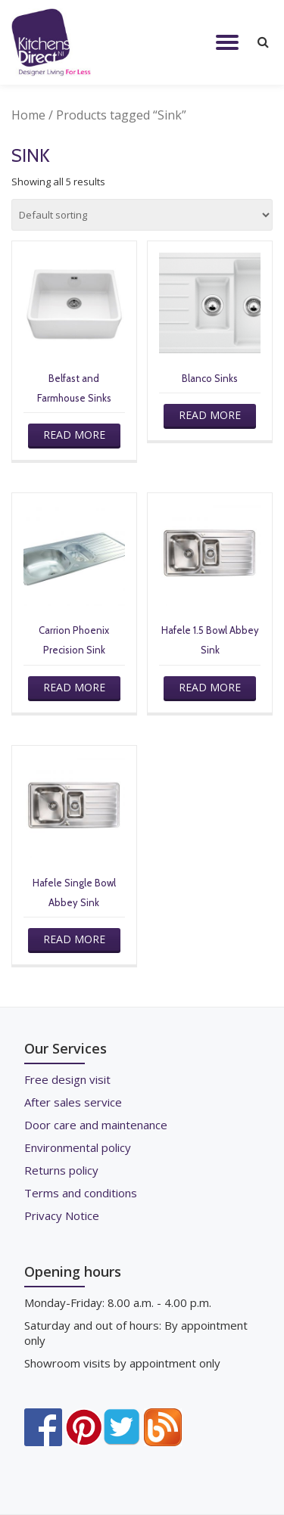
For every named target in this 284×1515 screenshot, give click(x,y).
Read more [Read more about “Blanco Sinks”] (210, 415)
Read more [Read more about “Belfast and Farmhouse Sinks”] (74, 434)
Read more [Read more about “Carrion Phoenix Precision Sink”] (74, 687)
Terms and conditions (80, 1192)
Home (28, 115)
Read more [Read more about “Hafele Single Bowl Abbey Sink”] (74, 939)
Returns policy (61, 1170)
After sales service (73, 1102)
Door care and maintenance (95, 1124)
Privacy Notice (61, 1215)
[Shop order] (142, 215)
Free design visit (67, 1079)
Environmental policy (77, 1147)
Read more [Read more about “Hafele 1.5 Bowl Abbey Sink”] (210, 687)
